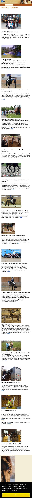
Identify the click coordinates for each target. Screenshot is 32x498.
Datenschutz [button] (13, 490)
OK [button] (16, 495)
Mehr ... (10, 423)
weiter (9, 68)
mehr (13, 189)
